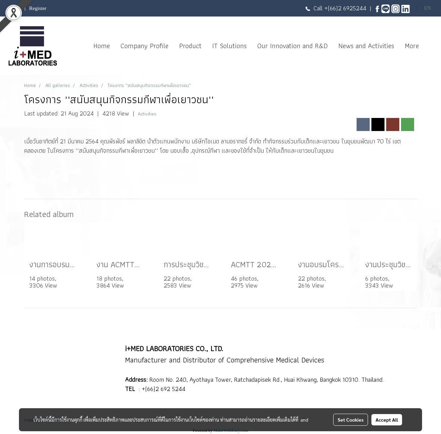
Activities (147, 114)
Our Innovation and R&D (292, 45)
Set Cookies (350, 419)
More (412, 45)
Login (15, 8)
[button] (430, 45)
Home (101, 45)
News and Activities (366, 45)
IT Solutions (229, 45)
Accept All (387, 419)
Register (38, 8)
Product (190, 45)
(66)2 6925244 (347, 8)
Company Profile (144, 45)
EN (424, 8)
